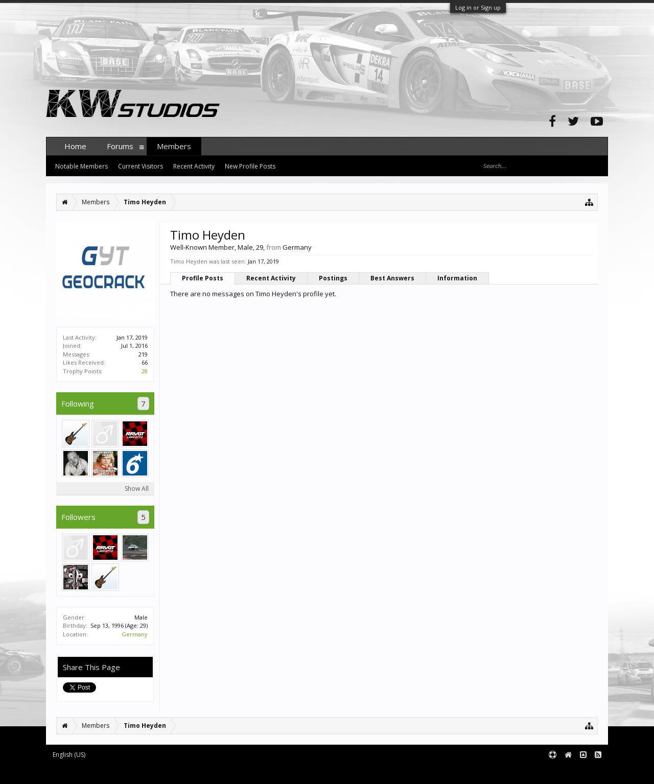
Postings (333, 278)
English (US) (69, 754)
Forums (120, 146)
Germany (135, 634)
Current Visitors (140, 166)
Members (174, 146)
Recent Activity (271, 278)
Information (457, 278)
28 (145, 371)
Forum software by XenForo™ (123, 771)
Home (75, 146)
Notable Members (81, 166)
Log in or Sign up (478, 7)
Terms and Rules (582, 771)
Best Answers (392, 278)
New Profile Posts (250, 166)
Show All (137, 488)
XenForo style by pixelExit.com (247, 771)
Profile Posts (202, 278)
